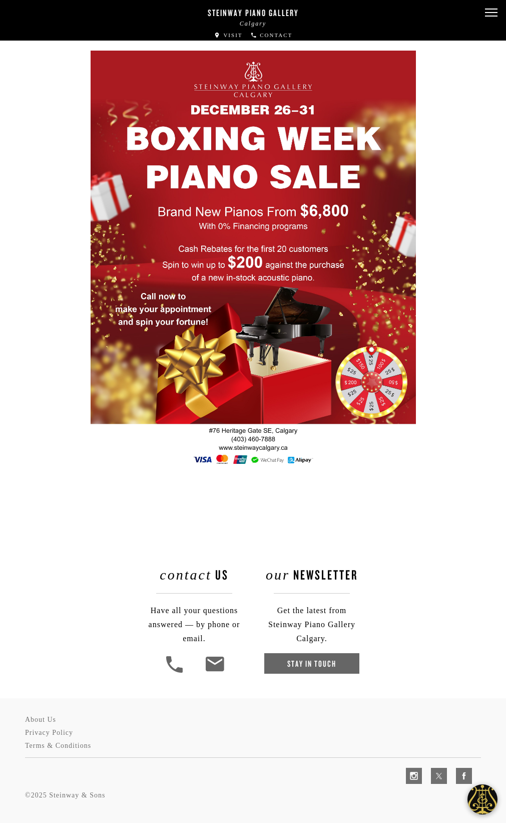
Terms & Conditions (58, 745)
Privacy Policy (49, 732)
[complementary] (433, 768)
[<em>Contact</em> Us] (214, 671)
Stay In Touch (311, 663)
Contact (271, 35)
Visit (228, 35)
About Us (40, 719)
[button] (491, 13)
